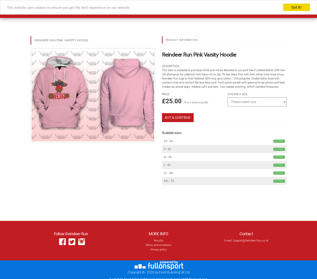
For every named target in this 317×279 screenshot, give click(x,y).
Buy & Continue (178, 117)
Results (158, 240)
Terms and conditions (159, 245)
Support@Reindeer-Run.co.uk (250, 240)
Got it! (296, 7)
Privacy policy (159, 249)
